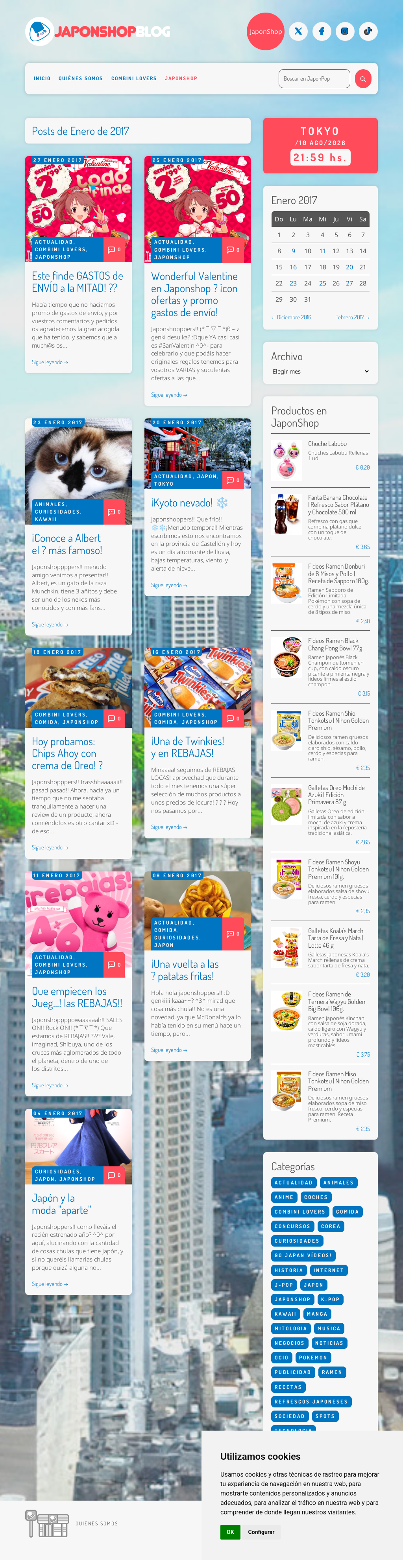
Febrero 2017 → (352, 317)
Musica (329, 1328)
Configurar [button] (261, 1532)
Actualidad (54, 242)
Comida (46, 722)
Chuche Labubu (327, 443)
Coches (316, 1197)
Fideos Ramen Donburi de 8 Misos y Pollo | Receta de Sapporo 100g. (338, 573)
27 (349, 283)
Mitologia (291, 1328)
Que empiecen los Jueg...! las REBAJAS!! (77, 997)
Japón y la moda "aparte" (61, 1203)
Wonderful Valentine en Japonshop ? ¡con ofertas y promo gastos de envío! (194, 294)
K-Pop (330, 1299)
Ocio (282, 1357)
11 (322, 251)
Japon (207, 476)
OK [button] (230, 1532)
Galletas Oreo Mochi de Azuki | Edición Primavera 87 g (336, 794)
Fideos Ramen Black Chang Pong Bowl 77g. (336, 644)
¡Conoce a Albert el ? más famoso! (67, 543)
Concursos (293, 1226)
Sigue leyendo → (50, 362)
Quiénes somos (81, 78)
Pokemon (313, 1357)
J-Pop (284, 1285)
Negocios (290, 1343)
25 (322, 283)
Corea (331, 1226)
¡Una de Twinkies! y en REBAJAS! (187, 746)
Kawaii (46, 519)
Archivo (287, 356)
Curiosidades (57, 511)
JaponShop (266, 31)
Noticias (329, 1343)
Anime (284, 1197)
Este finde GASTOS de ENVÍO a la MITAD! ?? (77, 281)
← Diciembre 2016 (291, 317)
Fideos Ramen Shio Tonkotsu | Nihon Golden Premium (338, 720)
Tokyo (164, 484)
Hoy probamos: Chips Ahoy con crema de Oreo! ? (67, 753)
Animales (50, 504)
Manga (317, 1314)
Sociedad (290, 1416)
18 (322, 267)
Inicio (42, 78)
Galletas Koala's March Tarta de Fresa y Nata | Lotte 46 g (335, 937)
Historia (289, 1270)
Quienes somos (97, 1523)
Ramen (332, 1372)
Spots (325, 1416)
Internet (329, 1270)
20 (349, 267)
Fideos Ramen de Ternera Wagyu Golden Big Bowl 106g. (336, 1001)
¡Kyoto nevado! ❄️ (190, 502)
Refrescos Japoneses (311, 1401)
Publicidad (293, 1372)
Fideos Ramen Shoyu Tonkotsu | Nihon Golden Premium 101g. (338, 869)
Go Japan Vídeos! (303, 1255)
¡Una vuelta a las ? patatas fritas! (185, 969)
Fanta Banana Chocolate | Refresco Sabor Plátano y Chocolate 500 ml (338, 504)
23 (293, 283)
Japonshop (181, 78)
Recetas (288, 1387)
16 (293, 267)
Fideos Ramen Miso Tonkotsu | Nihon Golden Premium (338, 1081)
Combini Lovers (134, 78)
